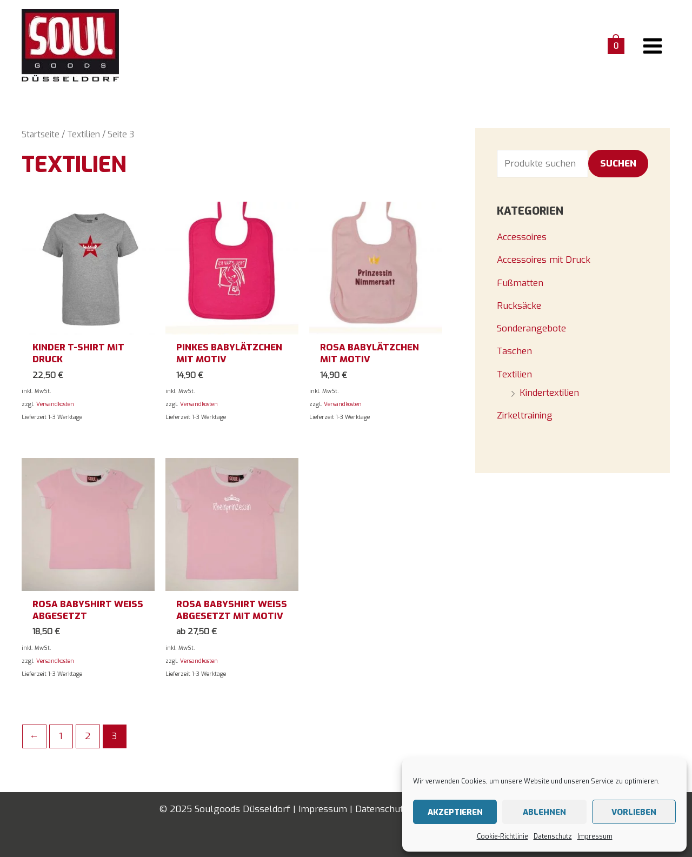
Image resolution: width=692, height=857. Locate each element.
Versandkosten (55, 404)
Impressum (595, 836)
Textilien (83, 134)
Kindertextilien (549, 393)
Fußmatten (520, 283)
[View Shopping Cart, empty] (616, 45)
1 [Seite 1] (61, 736)
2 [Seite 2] (87, 736)
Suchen (618, 163)
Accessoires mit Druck (543, 260)
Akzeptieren (455, 812)
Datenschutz (553, 836)
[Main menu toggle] (653, 46)
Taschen (514, 351)
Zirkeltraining (525, 415)
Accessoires (522, 237)
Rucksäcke (519, 306)
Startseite (40, 134)
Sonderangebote (531, 328)
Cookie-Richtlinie (502, 836)
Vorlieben (633, 812)
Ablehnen (544, 812)
